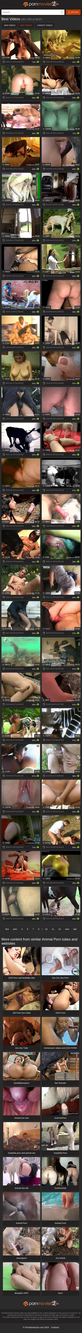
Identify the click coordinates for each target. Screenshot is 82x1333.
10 (46, 929)
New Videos (9, 25)
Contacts (55, 1327)
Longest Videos (45, 25)
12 (59, 929)
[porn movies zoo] (41, 4)
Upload (73, 12)
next (67, 929)
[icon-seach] (61, 12)
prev (15, 929)
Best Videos (26, 25)
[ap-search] (32, 12)
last (75, 929)
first (7, 929)
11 (53, 929)
